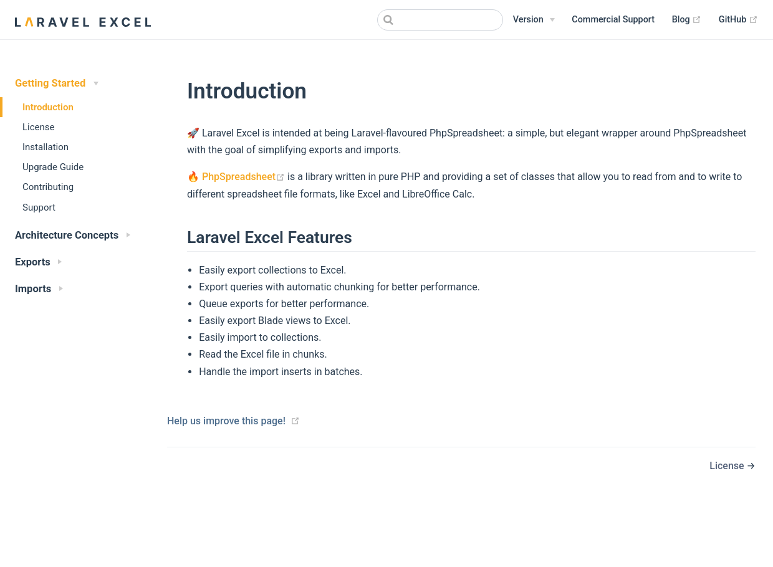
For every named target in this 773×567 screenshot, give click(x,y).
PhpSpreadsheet (244, 177)
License (38, 127)
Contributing (48, 187)
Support (38, 207)
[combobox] (440, 20)
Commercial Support (613, 19)
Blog (687, 20)
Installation (45, 147)
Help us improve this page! (226, 421)
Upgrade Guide (53, 167)
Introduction (48, 107)
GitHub (738, 20)
